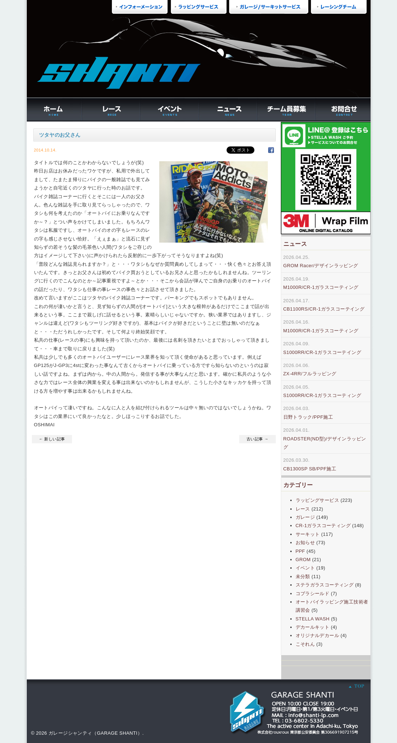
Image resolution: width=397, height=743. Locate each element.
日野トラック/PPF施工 (308, 417)
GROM (303, 559)
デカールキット (313, 627)
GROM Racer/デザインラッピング (320, 265)
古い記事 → (257, 439)
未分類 (303, 576)
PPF (300, 551)
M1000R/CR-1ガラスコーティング (321, 287)
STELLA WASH (313, 619)
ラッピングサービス (317, 500)
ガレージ (305, 517)
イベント (305, 568)
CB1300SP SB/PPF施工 (310, 468)
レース (303, 509)
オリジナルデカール (317, 635)
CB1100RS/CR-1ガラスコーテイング (324, 309)
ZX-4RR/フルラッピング (310, 373)
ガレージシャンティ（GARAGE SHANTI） (95, 733)
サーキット (308, 534)
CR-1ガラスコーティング (323, 525)
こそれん (305, 644)
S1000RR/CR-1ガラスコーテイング (322, 352)
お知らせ (305, 542)
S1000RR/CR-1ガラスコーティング (322, 395)
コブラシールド (313, 593)
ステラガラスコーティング (325, 585)
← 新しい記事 (52, 439)
